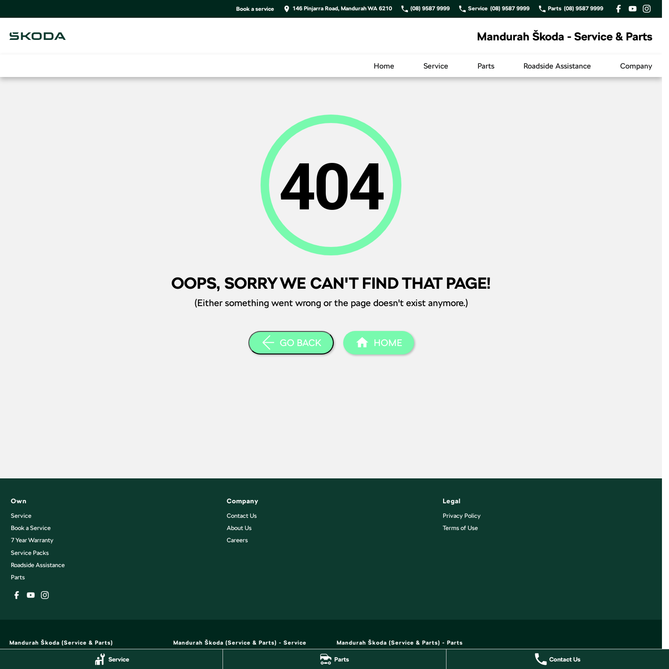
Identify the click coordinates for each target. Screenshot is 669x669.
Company (636, 66)
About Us (239, 527)
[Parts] (334, 659)
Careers (237, 540)
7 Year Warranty (32, 540)
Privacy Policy (462, 515)
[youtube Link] (632, 9)
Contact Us (242, 515)
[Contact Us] (557, 659)
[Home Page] (37, 36)
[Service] (111, 659)
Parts (485, 66)
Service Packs (30, 552)
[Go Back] (291, 342)
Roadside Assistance (557, 66)
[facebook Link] (618, 9)
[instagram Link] (647, 9)
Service (435, 66)
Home (384, 66)
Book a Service (31, 527)
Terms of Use (460, 527)
